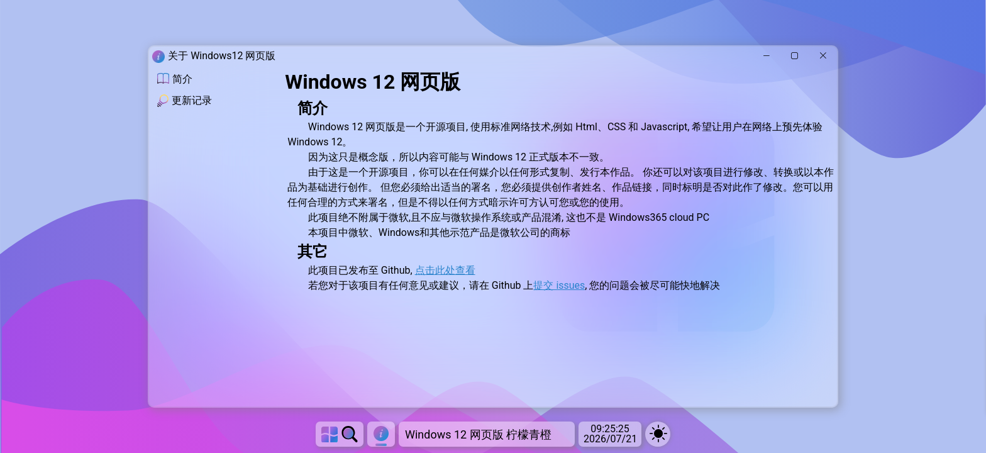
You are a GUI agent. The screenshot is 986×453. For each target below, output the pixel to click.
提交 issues (559, 285)
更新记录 (184, 100)
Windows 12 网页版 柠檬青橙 (478, 434)
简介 (174, 79)
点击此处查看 (445, 270)
